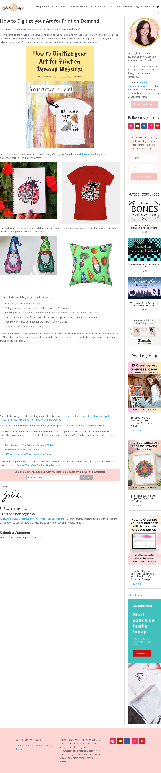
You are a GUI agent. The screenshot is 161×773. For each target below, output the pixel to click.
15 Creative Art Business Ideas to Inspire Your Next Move (142, 421)
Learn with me (124, 6)
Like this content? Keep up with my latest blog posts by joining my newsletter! (60, 472)
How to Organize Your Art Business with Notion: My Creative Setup (142, 575)
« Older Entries (135, 594)
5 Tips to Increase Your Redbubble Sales (28, 454)
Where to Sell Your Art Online (22, 449)
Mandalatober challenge (88, 154)
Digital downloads (145, 6)
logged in (17, 537)
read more (136, 430)
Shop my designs (45, 6)
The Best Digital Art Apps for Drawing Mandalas (143, 498)
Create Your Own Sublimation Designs (38, 465)
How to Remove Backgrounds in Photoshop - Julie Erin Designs (33, 518)
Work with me (77, 6)
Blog (63, 6)
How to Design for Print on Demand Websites (31, 445)
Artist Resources (100, 6)
